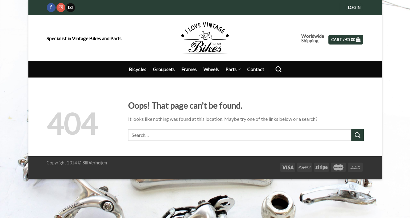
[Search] (278, 69)
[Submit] (357, 135)
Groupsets (164, 69)
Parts (233, 69)
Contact (255, 69)
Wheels (211, 69)
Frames (189, 69)
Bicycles (137, 69)
